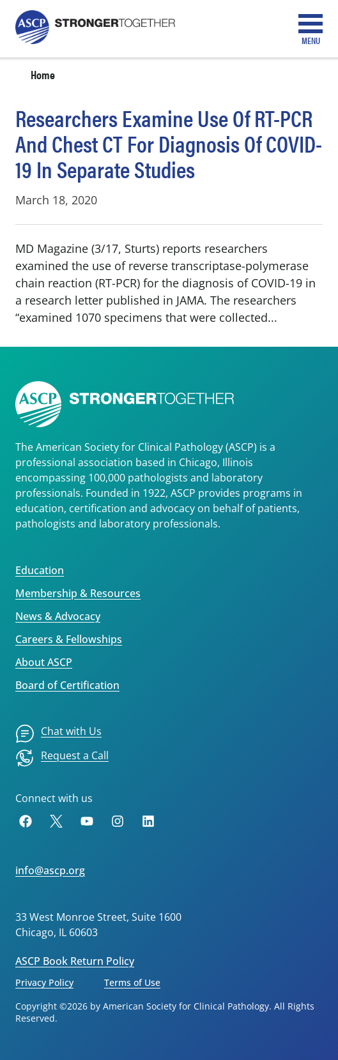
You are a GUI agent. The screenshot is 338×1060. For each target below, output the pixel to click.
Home (43, 74)
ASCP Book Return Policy (74, 961)
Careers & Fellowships (68, 639)
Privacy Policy (44, 982)
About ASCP (43, 662)
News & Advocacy (57, 616)
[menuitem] (58, 733)
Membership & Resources (78, 593)
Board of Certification (67, 685)
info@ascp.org (50, 870)
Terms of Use (132, 982)
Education (39, 570)
